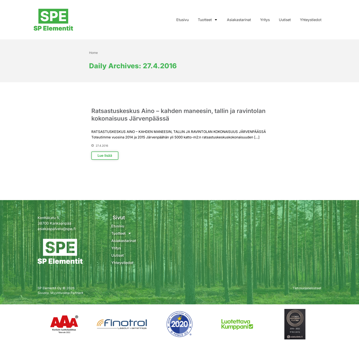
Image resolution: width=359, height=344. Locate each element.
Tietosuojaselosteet (307, 288)
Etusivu (182, 19)
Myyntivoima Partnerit (66, 293)
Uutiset (285, 19)
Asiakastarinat (239, 19)
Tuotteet (208, 20)
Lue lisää (105, 155)
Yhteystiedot (310, 19)
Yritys (265, 19)
